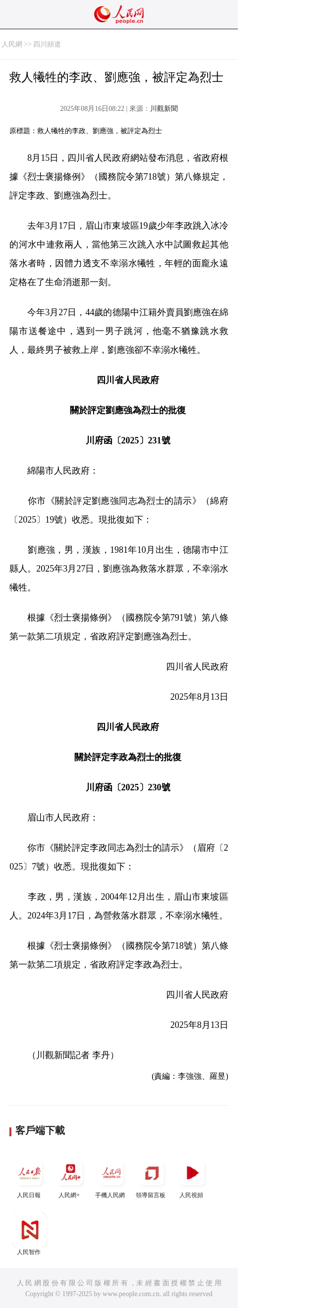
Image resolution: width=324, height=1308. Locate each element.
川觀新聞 (164, 108)
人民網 (11, 44)
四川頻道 (47, 44)
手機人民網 (111, 1177)
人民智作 (29, 1234)
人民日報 (29, 1177)
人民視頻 (192, 1177)
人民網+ (70, 1177)
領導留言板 (151, 1177)
